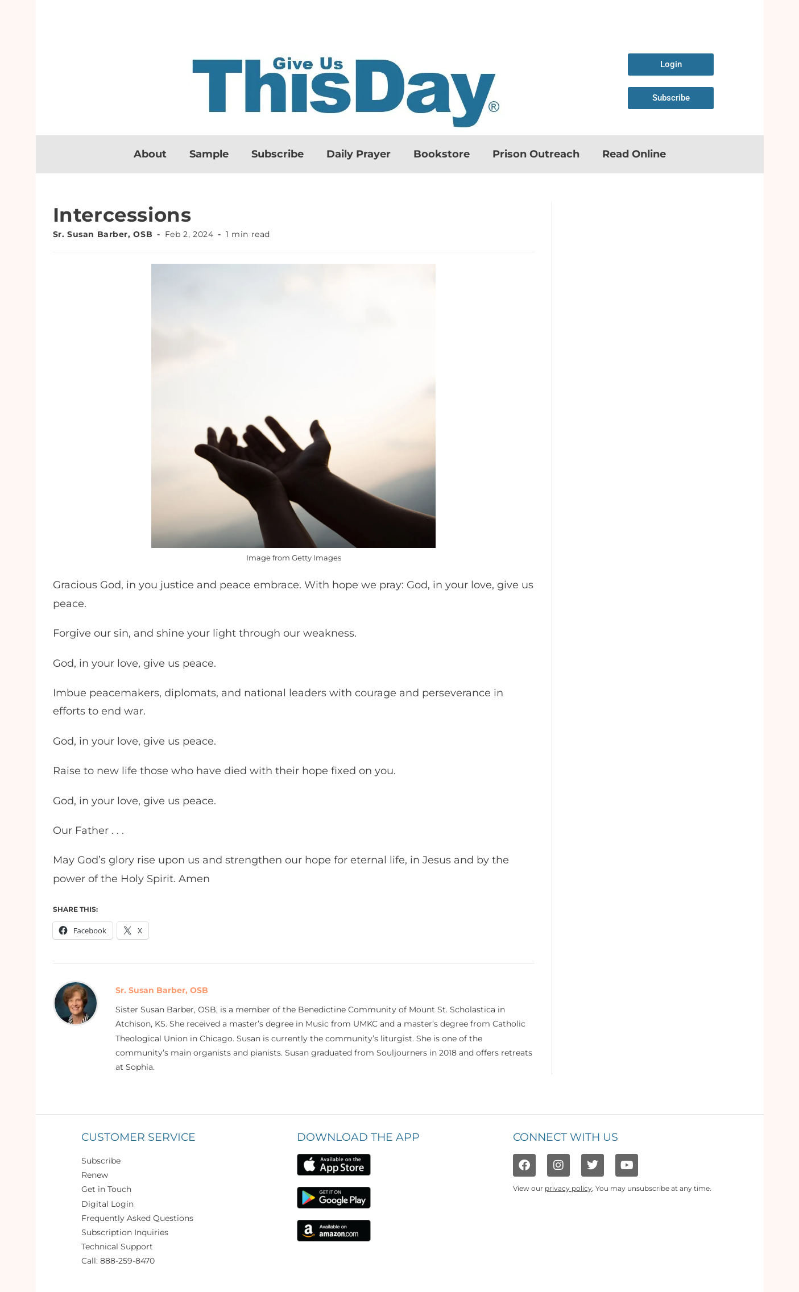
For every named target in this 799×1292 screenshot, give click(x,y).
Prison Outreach (535, 154)
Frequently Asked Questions (137, 1218)
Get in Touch (106, 1189)
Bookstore (441, 154)
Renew (94, 1175)
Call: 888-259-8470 (118, 1261)
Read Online (634, 154)
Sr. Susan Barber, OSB (103, 234)
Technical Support (117, 1246)
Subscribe (277, 154)
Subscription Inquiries (124, 1232)
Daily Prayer (358, 154)
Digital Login (107, 1204)
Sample (209, 154)
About (150, 154)
